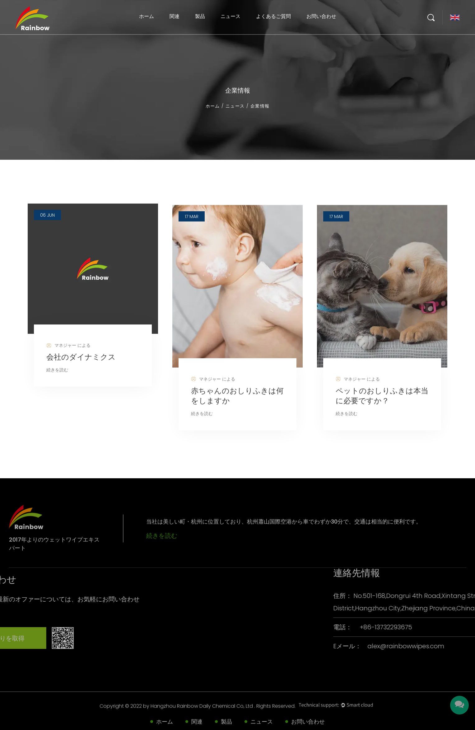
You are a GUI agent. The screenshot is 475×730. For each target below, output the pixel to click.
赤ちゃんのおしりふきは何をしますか (237, 417)
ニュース (230, 16)
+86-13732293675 (444, 627)
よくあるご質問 (273, 16)
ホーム (146, 16)
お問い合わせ (321, 16)
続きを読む (57, 388)
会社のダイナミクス (81, 374)
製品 (200, 16)
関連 (174, 16)
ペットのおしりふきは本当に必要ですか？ (382, 417)
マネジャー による (68, 363)
